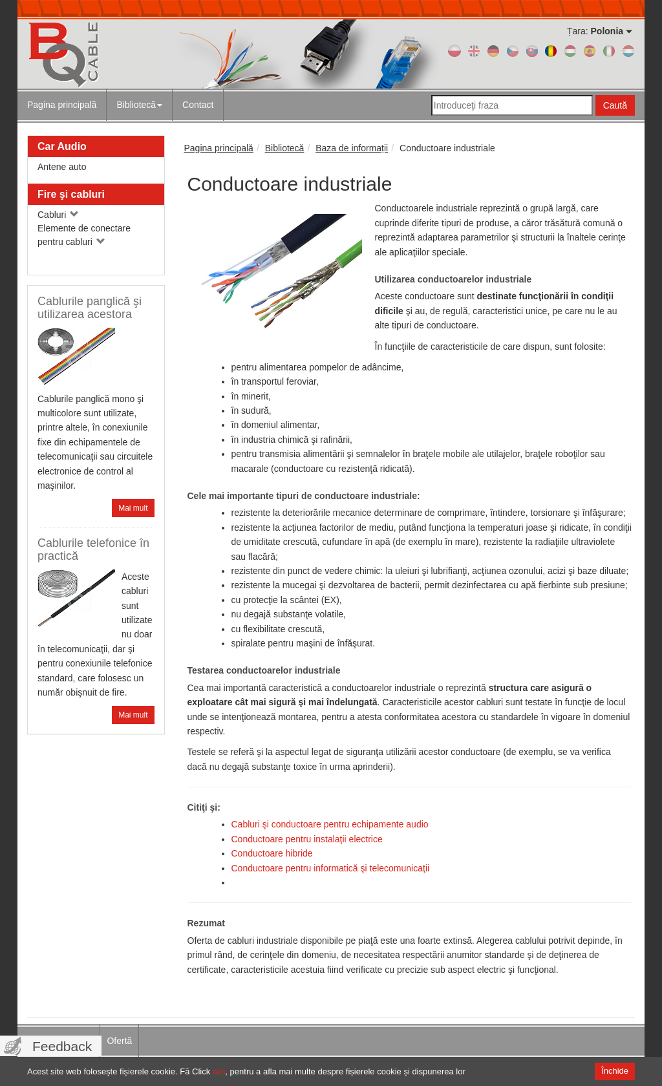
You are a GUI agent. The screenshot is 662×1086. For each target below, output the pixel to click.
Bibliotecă (139, 105)
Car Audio (62, 146)
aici (219, 1071)
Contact (197, 105)
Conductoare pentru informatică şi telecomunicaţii (330, 868)
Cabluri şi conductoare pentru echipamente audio (330, 824)
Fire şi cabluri (71, 194)
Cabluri (58, 214)
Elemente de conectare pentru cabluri (84, 235)
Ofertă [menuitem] (119, 1041)
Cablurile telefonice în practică (93, 549)
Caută (615, 105)
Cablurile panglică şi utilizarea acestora (89, 308)
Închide (614, 1071)
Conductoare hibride (272, 853)
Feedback (62, 1046)
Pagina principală (61, 105)
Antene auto (62, 167)
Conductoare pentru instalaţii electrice (307, 839)
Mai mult (132, 508)
